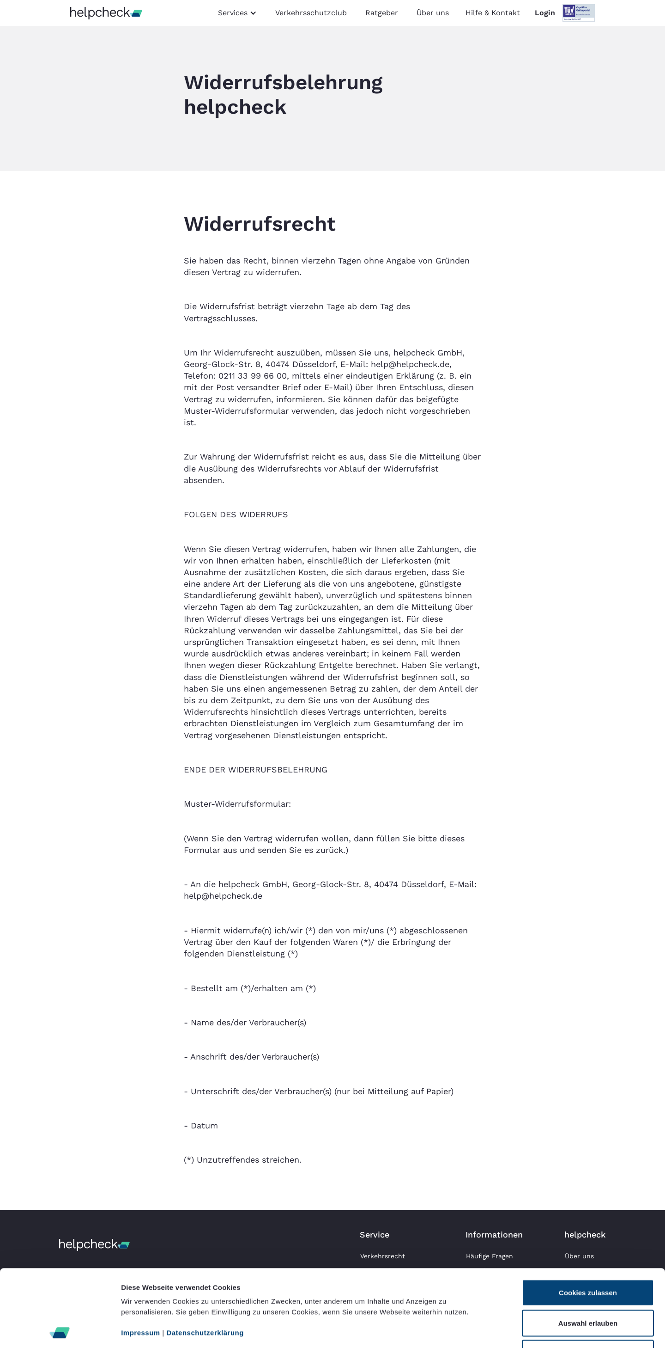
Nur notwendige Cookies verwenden (588, 1281)
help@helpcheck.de (410, 364)
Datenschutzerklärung (205, 1256)
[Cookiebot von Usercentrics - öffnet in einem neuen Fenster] (59, 1330)
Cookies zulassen (588, 1215)
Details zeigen (491, 1330)
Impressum (140, 1256)
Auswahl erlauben (587, 1246)
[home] (106, 13)
